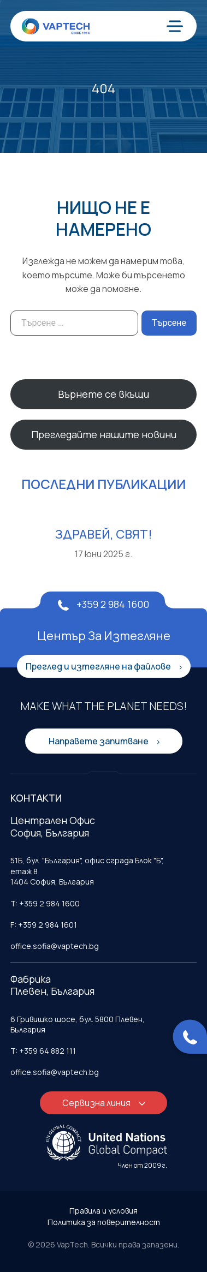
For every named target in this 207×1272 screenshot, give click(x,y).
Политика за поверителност (104, 1222)
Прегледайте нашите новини (103, 434)
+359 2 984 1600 (103, 604)
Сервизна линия (97, 1103)
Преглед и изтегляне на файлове (99, 666)
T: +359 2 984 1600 (45, 903)
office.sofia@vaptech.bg (54, 946)
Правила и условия (103, 1210)
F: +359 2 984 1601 (43, 924)
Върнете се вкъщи (103, 394)
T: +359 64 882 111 (43, 1051)
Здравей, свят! (103, 534)
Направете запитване (99, 741)
